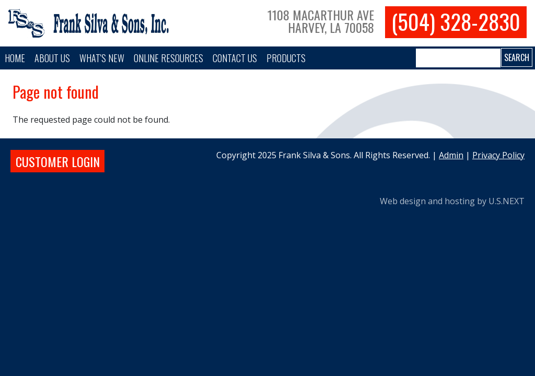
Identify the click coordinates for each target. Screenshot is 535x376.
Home (15, 58)
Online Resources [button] (168, 58)
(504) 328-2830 (455, 21)
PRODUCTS (286, 58)
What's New (101, 58)
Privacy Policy (498, 155)
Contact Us (235, 58)
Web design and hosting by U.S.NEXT (452, 201)
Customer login (58, 161)
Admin (451, 155)
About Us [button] (52, 58)
